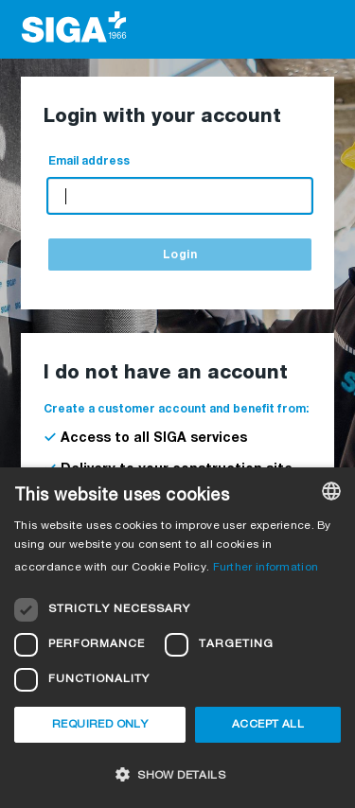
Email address (89, 161)
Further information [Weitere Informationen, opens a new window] (266, 567)
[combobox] (331, 491)
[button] (177, 774)
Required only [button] (100, 724)
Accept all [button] (268, 724)
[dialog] (177, 637)
